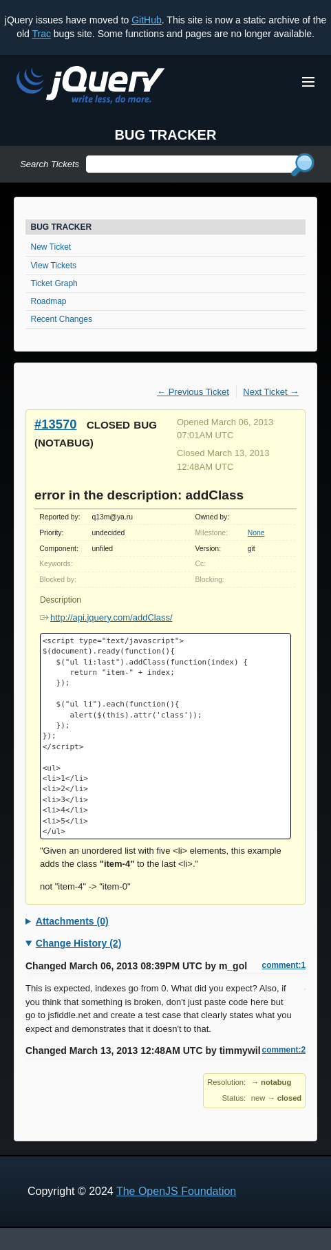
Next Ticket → (271, 392)
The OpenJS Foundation (176, 1191)
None (256, 533)
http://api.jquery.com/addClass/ (106, 617)
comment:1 (284, 965)
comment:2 (284, 1050)
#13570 (55, 424)
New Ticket (51, 247)
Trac (41, 33)
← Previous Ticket (193, 392)
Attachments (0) (72, 921)
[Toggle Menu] (308, 82)
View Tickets (53, 265)
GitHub (146, 19)
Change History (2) (78, 943)
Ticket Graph (54, 283)
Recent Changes (61, 319)
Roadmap (49, 301)
